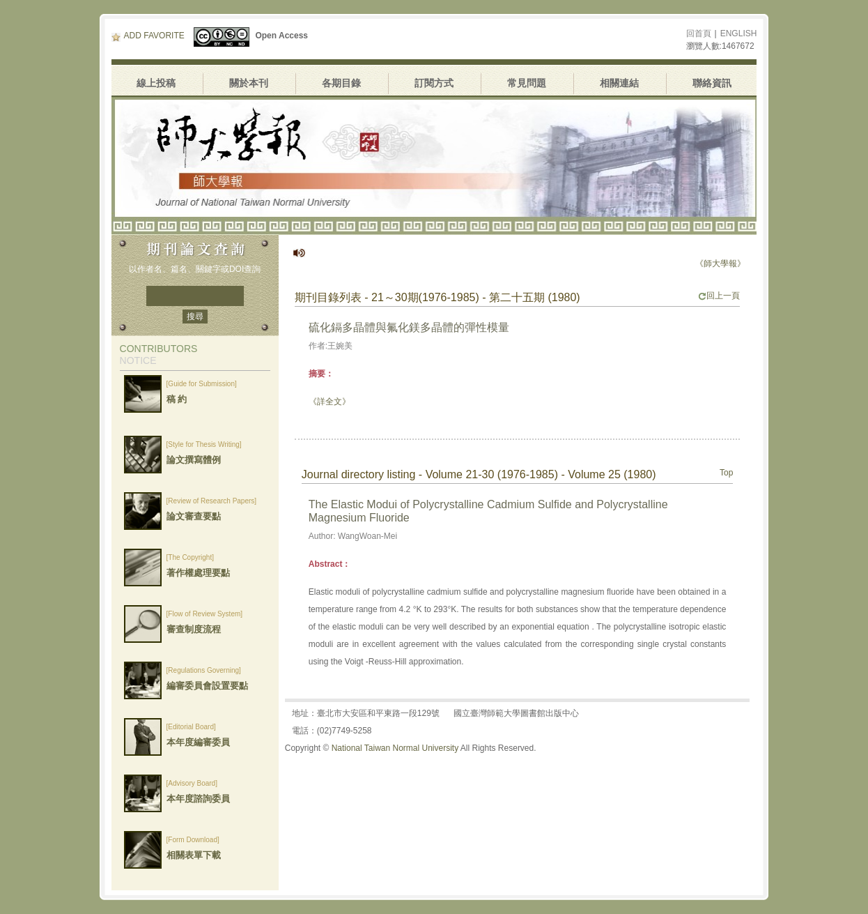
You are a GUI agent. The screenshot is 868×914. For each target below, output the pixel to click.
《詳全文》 (329, 401)
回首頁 (698, 33)
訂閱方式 (434, 83)
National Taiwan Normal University (395, 748)
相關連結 (619, 83)
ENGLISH (738, 33)
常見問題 (526, 83)
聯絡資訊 (711, 83)
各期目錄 (341, 83)
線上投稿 (156, 83)
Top (726, 473)
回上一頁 (719, 295)
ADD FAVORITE (148, 35)
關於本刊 (248, 83)
